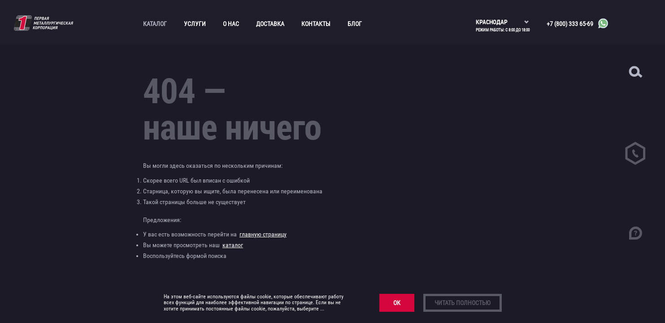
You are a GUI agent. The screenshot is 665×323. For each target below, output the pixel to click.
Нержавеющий (45, 140)
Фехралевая (47, 230)
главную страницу (263, 234)
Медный (37, 128)
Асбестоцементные (38, 66)
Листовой (39, 116)
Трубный (38, 194)
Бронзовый (41, 82)
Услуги (195, 23)
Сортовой (39, 163)
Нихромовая (48, 217)
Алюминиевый (45, 51)
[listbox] (503, 18)
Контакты (315, 23)
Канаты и (39, 93)
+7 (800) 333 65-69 (570, 23)
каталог (232, 245)
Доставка (270, 23)
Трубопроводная (35, 179)
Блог (355, 23)
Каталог (155, 23)
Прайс (31, 206)
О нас (231, 23)
